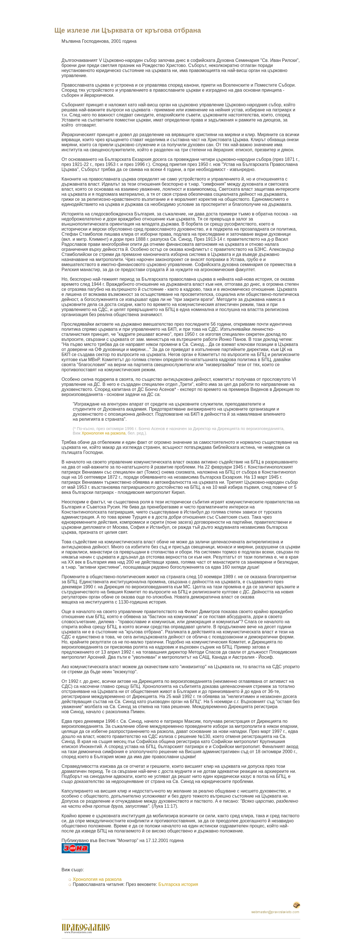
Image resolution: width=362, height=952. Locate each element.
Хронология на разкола (104, 433)
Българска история (178, 884)
